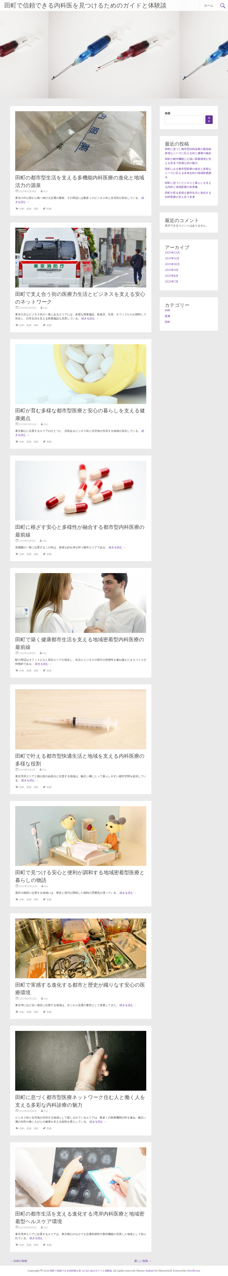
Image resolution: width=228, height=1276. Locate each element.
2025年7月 (171, 281)
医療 (29, 208)
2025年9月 (172, 270)
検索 (167, 113)
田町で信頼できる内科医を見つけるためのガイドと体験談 (85, 5)
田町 (36, 208)
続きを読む (89, 318)
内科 (21, 208)
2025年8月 (171, 275)
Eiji (46, 191)
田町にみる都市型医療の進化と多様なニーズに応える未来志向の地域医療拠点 (188, 173)
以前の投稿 (18, 1261)
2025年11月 (172, 258)
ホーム (208, 5)
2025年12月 (172, 252)
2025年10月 (172, 264)
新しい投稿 (142, 1261)
